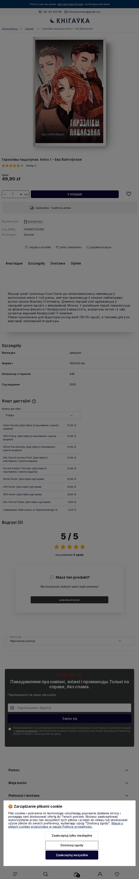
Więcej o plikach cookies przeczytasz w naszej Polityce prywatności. (65, 824)
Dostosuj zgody (72, 845)
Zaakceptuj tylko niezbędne (72, 835)
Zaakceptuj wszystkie (72, 855)
